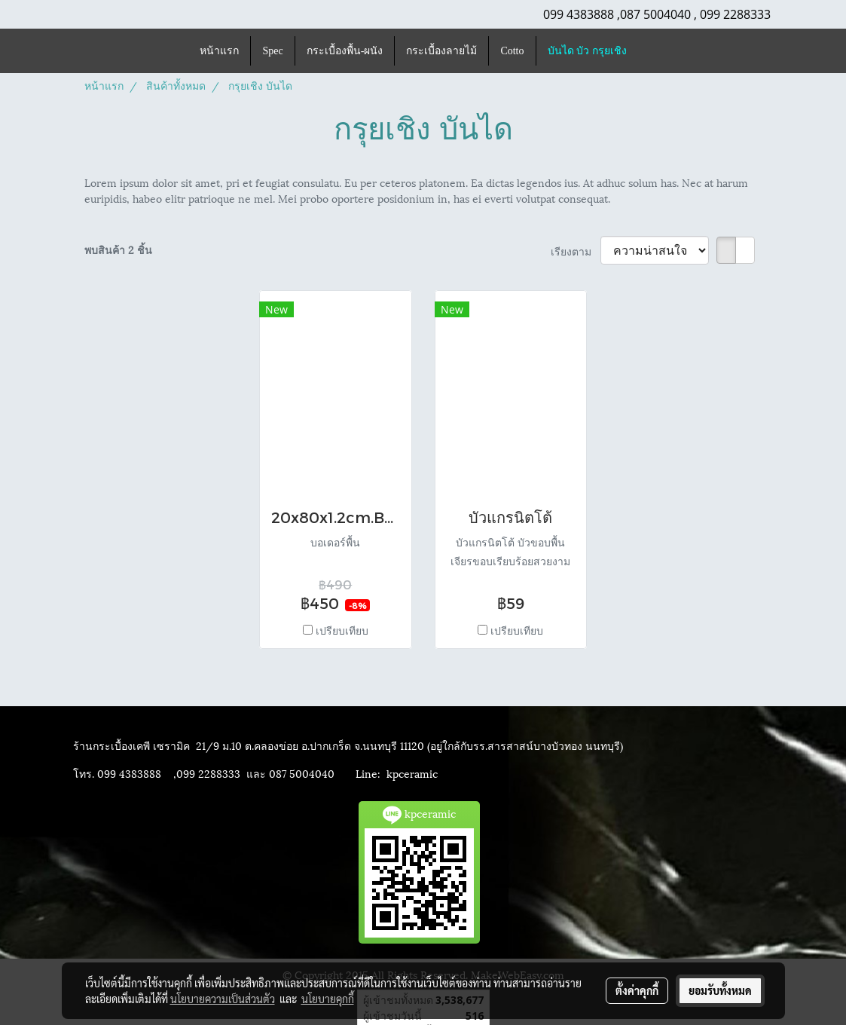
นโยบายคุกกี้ (327, 998)
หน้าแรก (219, 51)
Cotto (512, 51)
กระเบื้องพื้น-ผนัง (345, 51)
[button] (652, 51)
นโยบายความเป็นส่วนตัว (222, 998)
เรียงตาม (575, 251)
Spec (272, 51)
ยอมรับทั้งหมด (720, 990)
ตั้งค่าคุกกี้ (636, 990)
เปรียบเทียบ (342, 630)
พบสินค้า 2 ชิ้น (118, 249)
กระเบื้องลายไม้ (441, 51)
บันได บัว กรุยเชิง (587, 51)
